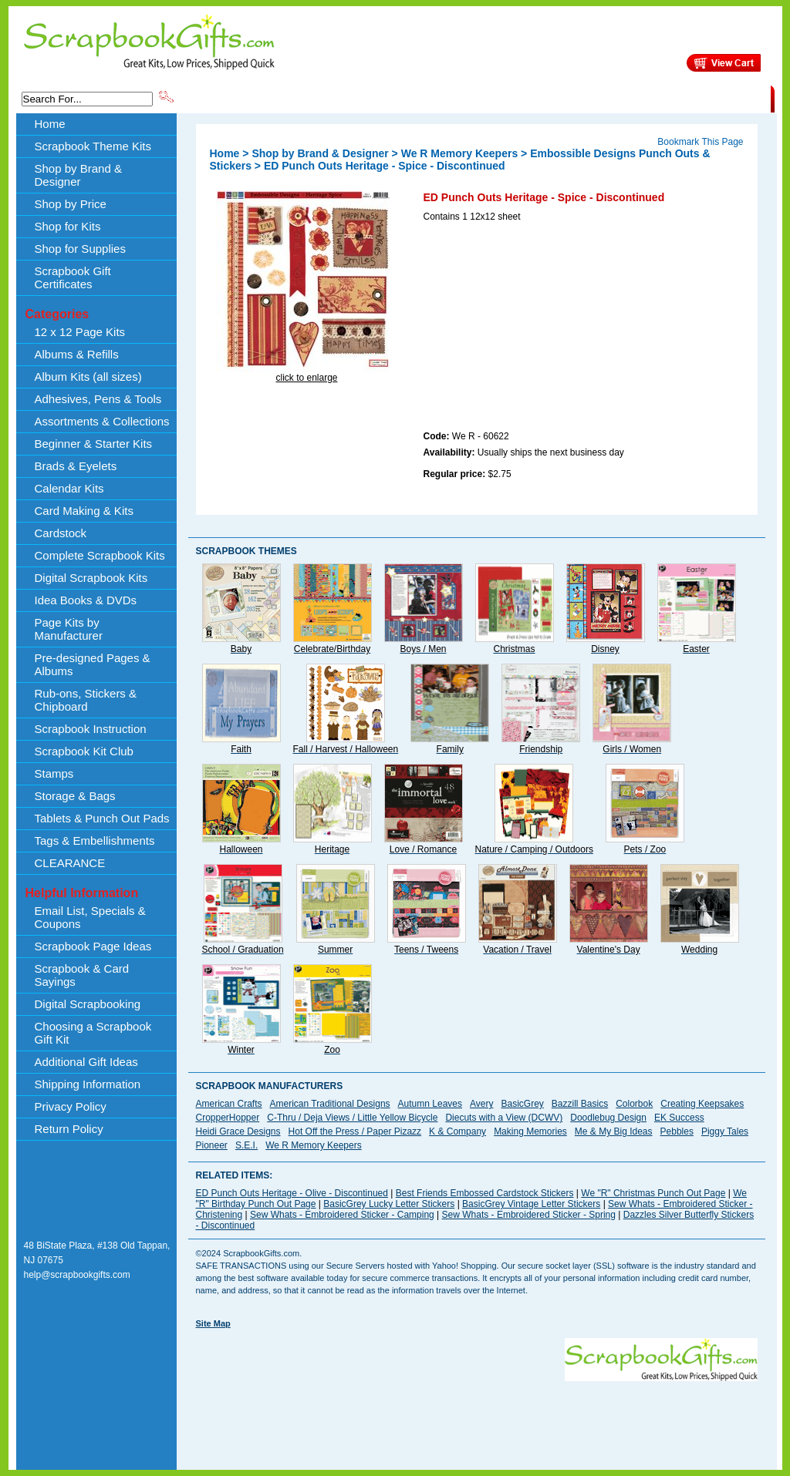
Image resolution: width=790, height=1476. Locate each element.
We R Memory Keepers (459, 153)
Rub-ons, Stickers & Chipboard (86, 700)
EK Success (679, 1117)
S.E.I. (246, 1145)
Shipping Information (609, 97)
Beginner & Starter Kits (94, 443)
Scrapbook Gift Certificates (73, 277)
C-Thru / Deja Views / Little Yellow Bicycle (352, 1117)
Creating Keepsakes (702, 1103)
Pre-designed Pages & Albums (92, 664)
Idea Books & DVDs (86, 600)
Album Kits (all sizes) (88, 376)
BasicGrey (522, 1103)
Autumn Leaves (430, 1103)
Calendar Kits (69, 488)
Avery (481, 1103)
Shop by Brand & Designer (357, 97)
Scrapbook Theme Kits (234, 97)
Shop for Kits (68, 226)
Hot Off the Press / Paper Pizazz (355, 1131)
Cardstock (61, 533)
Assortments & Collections (102, 421)
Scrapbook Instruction (91, 728)
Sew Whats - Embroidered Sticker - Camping (342, 1214)
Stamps (54, 773)
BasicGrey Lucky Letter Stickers (388, 1204)
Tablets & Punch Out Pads (102, 818)
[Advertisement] (539, 329)
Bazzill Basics (580, 1103)
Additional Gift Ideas (86, 1061)
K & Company (457, 1131)
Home (50, 123)
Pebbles (677, 1131)
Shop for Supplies (80, 248)
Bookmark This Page (700, 141)
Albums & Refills (77, 354)
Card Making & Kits (84, 510)
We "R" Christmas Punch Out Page (653, 1193)
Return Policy (69, 1128)
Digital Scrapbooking (88, 1003)
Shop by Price (461, 97)
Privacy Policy (70, 1106)
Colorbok (634, 1103)
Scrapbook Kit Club (84, 751)
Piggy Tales (724, 1131)
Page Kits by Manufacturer (69, 629)
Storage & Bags (75, 795)
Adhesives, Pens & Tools (98, 398)
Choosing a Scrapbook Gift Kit (93, 1033)
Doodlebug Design (608, 1117)
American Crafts (229, 1103)
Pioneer (212, 1145)
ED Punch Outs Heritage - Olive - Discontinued (292, 1193)
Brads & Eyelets (76, 465)
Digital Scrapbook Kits (91, 577)
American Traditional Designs (330, 1103)
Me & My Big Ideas (614, 1131)
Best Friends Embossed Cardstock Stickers (485, 1193)
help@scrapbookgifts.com (77, 1274)
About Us (527, 97)
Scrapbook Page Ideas (93, 946)
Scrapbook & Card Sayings (82, 975)
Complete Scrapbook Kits (100, 555)
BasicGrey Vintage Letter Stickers (531, 1204)
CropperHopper (228, 1117)
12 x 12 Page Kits (80, 331)
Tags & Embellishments (95, 840)
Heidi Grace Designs (238, 1131)
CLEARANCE (699, 97)
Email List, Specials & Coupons (90, 917)
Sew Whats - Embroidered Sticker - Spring (529, 1214)
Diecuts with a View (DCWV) (503, 1117)
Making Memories (530, 1131)
